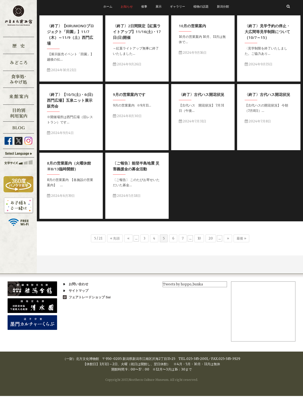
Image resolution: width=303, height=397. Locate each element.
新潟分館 (223, 6)
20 (211, 238)
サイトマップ (78, 291)
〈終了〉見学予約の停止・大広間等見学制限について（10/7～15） (265, 32)
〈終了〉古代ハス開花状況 (200, 94)
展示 (159, 6)
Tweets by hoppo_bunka (183, 284)
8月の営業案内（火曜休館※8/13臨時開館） (70, 165)
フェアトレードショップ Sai (90, 297)
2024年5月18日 (126, 196)
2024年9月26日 (127, 64)
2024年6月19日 (62, 195)
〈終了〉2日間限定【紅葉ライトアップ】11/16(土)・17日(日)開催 (137, 31)
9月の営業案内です (130, 94)
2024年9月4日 (61, 132)
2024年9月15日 (257, 65)
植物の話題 (201, 6)
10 (199, 238)
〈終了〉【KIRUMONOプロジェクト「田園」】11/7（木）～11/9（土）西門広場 (70, 34)
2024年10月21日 (62, 70)
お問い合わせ (78, 284)
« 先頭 (115, 238)
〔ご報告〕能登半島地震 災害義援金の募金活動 (135, 166)
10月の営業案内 (193, 25)
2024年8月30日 (128, 116)
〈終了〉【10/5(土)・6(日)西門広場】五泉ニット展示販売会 (71, 100)
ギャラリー (177, 6)
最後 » (241, 238)
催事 (144, 6)
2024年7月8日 (257, 121)
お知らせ (127, 6)
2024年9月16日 (193, 52)
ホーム (107, 6)
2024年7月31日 (191, 121)
